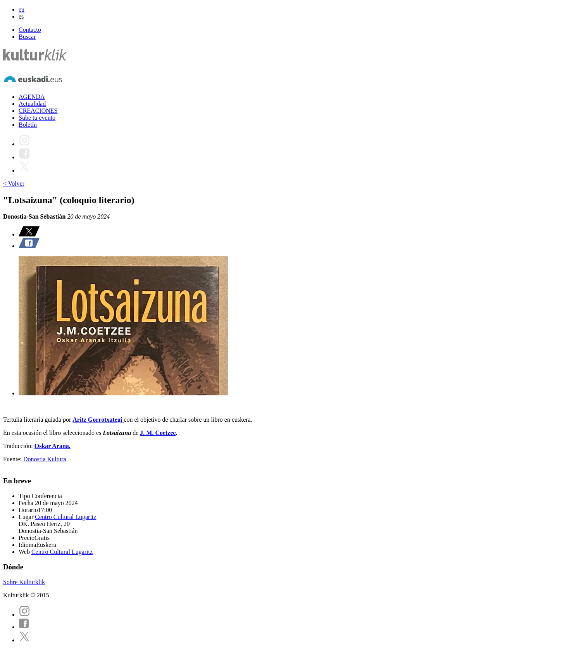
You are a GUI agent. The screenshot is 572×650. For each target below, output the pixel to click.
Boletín (28, 124)
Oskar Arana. (52, 446)
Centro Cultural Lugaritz (65, 517)
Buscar (27, 36)
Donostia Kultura (44, 459)
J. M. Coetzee (158, 432)
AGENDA (32, 96)
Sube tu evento (37, 117)
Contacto (30, 29)
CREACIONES (38, 110)
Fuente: (13, 459)
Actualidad (32, 103)
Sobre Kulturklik (24, 582)
